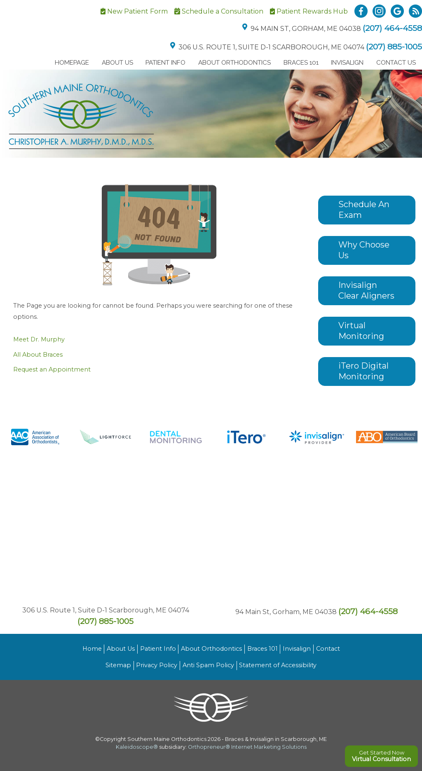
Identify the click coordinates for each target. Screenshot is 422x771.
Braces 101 (301, 62)
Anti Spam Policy (208, 665)
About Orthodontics (234, 62)
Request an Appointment (52, 369)
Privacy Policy (156, 665)
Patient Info (165, 62)
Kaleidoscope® (137, 747)
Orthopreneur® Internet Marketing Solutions (247, 747)
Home (92, 648)
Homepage (72, 62)
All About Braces (38, 354)
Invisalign (347, 62)
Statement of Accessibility (277, 665)
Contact (328, 648)
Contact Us (396, 62)
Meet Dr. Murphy (39, 339)
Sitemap (118, 665)
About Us (117, 62)
